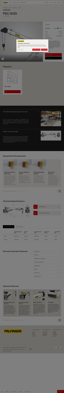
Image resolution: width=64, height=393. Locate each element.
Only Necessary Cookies (36, 49)
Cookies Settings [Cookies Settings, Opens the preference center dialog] (20, 49)
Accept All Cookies (44, 49)
